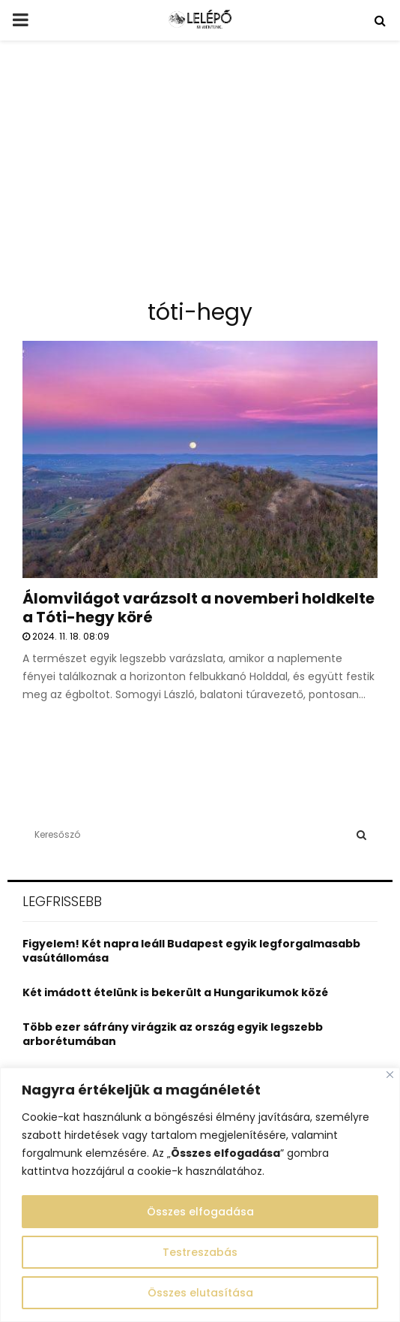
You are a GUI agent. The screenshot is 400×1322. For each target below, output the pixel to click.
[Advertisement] (200, 176)
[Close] (390, 1074)
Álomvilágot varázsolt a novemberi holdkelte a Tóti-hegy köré (198, 608)
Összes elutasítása (200, 1292)
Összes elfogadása (200, 1211)
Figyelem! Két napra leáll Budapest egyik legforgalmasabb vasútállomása (191, 951)
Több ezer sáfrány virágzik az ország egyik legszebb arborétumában (172, 1034)
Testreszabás (200, 1252)
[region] (200, 1195)
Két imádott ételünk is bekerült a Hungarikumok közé (175, 992)
